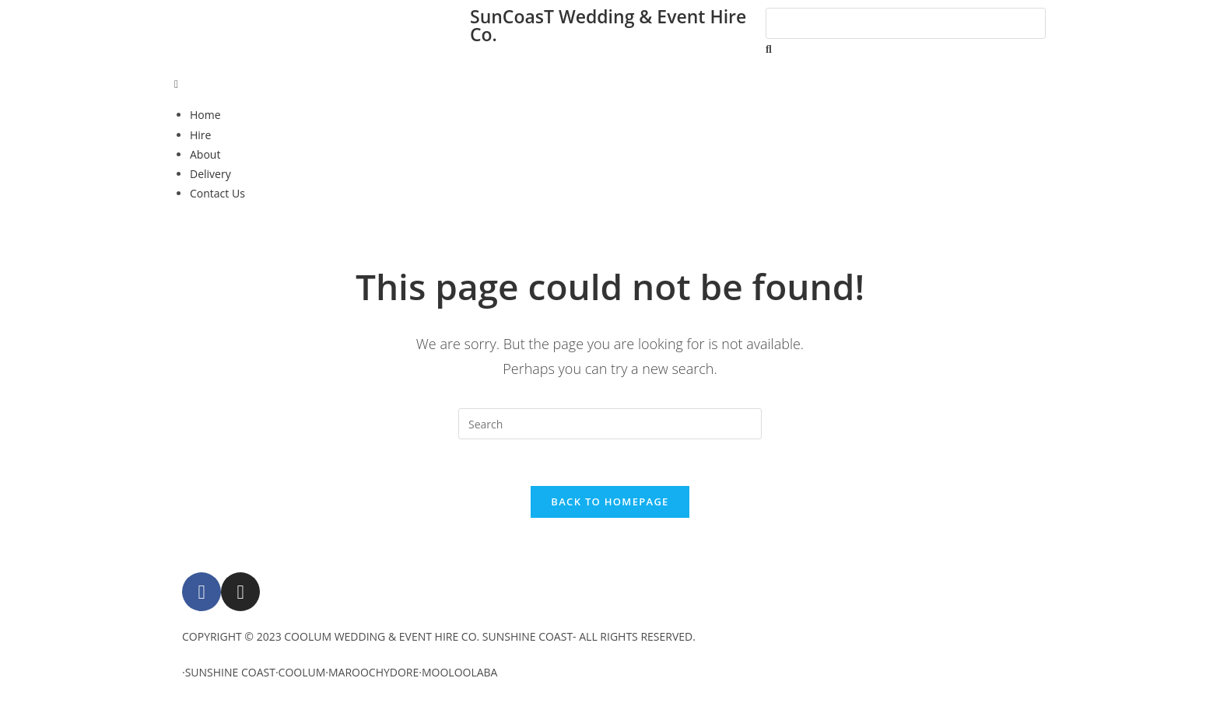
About (205, 154)
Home (205, 114)
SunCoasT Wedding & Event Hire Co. (608, 25)
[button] (610, 83)
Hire (200, 135)
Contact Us (217, 193)
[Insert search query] (610, 423)
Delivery (210, 173)
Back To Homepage (609, 502)
